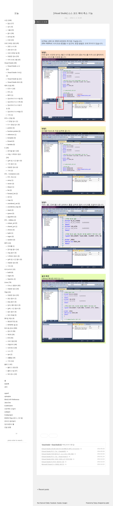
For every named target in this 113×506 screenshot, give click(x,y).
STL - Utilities (10, 220)
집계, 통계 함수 (13, 305)
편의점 (10, 37)
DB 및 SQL (9, 318)
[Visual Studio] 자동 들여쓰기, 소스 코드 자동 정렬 (58, 454)
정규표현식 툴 (9, 424)
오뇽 (16, 13)
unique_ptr (12, 223)
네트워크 (12, 348)
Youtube (59, 503)
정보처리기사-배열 (15, 111)
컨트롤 (10, 246)
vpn (9, 354)
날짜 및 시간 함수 (14, 161)
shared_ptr (12, 226)
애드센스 (12, 374)
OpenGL (11, 279)
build (10, 272)
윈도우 (11, 331)
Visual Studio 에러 (14, 82)
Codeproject (8, 415)
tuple (10, 233)
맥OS (10, 334)
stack (10, 210)
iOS (10, 338)
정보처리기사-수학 (15, 102)
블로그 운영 (12, 367)
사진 (8, 20)
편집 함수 (11, 302)
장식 (10, 27)
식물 (10, 30)
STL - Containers (11, 174)
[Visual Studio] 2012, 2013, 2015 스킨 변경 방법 (57, 459)
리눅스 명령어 (13, 285)
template (11, 138)
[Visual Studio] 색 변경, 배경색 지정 (53, 462)
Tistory (95, 503)
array (10, 180)
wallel (107, 503)
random (11, 240)
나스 (10, 351)
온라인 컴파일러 (10, 421)
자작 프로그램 (13, 60)
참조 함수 (11, 312)
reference (11, 134)
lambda (11, 144)
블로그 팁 (12, 371)
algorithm (11, 217)
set (9, 197)
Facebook (53, 503)
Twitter (48, 503)
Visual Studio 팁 (14, 79)
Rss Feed (40, 503)
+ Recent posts (43, 489)
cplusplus (7, 396)
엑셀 (7, 292)
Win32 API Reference (11, 399)
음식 (10, 33)
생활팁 (11, 358)
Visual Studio (10, 63)
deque (10, 187)
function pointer (13, 131)
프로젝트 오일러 (10, 409)
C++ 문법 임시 (13, 125)
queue (10, 213)
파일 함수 (11, 253)
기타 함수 (11, 164)
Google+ (64, 503)
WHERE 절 (12, 325)
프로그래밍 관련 (11, 43)
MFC (10, 95)
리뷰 (10, 40)
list (9, 190)
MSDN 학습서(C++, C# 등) (13, 418)
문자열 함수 (13, 151)
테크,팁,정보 (10, 328)
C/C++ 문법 (9, 118)
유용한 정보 (13, 56)
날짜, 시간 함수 (13, 308)
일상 (10, 23)
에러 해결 (11, 315)
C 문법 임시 (12, 121)
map (10, 200)
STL (10, 92)
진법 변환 (7, 427)
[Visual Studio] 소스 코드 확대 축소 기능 (73, 13)
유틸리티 (12, 344)
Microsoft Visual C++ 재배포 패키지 (53, 464)
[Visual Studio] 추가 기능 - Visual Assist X (55, 456)
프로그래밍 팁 (13, 53)
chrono (11, 230)
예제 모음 (9, 85)
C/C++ (11, 88)
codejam (7, 412)
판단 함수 (11, 298)
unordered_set (13, 203)
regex (10, 236)
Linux (7, 282)
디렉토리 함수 (13, 256)
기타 (10, 115)
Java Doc (7, 402)
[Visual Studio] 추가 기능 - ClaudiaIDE (54, 451)
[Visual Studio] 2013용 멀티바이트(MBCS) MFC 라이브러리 (61, 449)
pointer (11, 128)
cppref (6, 393)
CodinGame (8, 406)
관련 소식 (11, 46)
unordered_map (14, 207)
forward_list (12, 193)
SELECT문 (12, 321)
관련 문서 (11, 50)
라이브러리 (9, 269)
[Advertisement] (73, 368)
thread (10, 141)
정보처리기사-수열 (15, 98)
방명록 (6, 384)
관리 (6, 387)
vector (10, 184)
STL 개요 (11, 177)
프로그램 (12, 341)
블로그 (8, 364)
